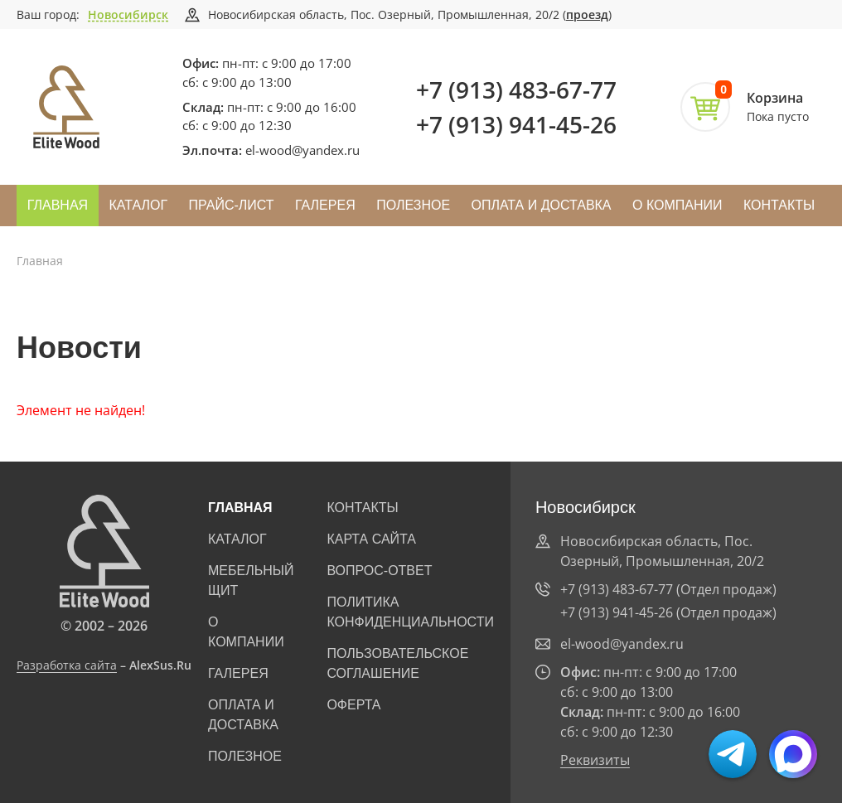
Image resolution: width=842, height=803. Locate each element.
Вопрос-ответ (379, 571)
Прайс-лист (231, 205)
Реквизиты (595, 760)
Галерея (325, 205)
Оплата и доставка (541, 205)
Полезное (413, 205)
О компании (677, 205)
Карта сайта (371, 539)
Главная (57, 205)
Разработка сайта (67, 665)
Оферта (353, 705)
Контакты (779, 205)
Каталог (138, 205)
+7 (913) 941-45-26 (516, 124)
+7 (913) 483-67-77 (516, 89)
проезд (587, 14)
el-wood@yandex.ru (302, 150)
